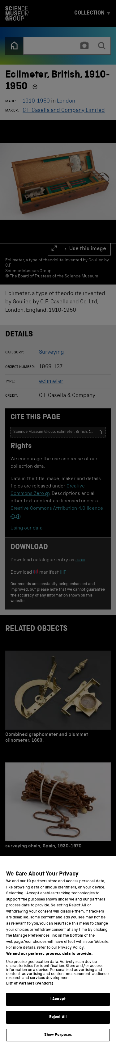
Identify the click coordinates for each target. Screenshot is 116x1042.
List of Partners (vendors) (29, 997)
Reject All (58, 1030)
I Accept (58, 1012)
